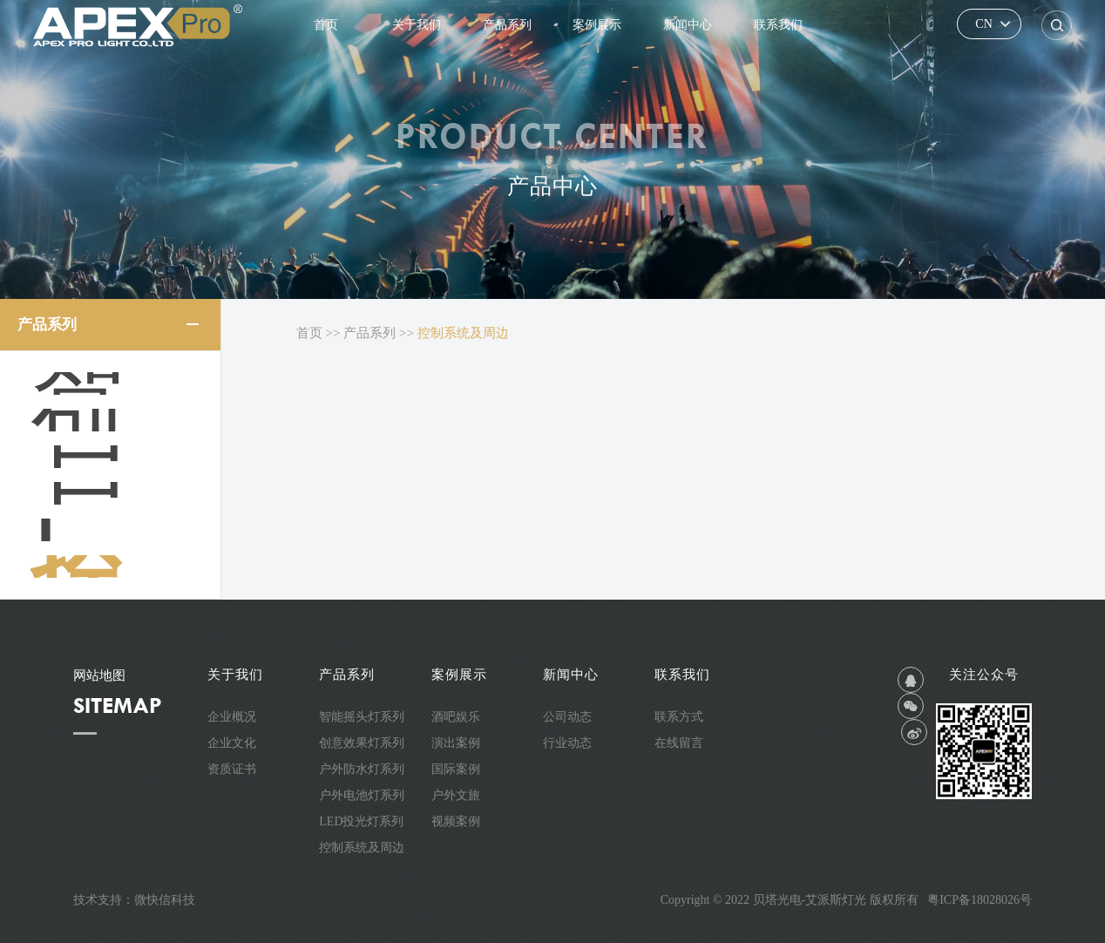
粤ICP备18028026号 (979, 899)
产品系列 (507, 24)
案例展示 (597, 24)
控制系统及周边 (119, 566)
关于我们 (416, 24)
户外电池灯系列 (119, 493)
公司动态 (567, 716)
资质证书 (231, 769)
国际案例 (455, 769)
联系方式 (678, 716)
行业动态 (567, 743)
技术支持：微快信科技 (134, 899)
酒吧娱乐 (455, 716)
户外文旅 (455, 795)
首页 (326, 24)
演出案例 (455, 743)
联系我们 (778, 24)
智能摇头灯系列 (119, 383)
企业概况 (231, 716)
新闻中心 (687, 24)
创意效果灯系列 (119, 420)
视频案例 (455, 821)
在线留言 (678, 743)
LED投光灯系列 (119, 530)
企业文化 (231, 743)
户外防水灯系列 (119, 456)
